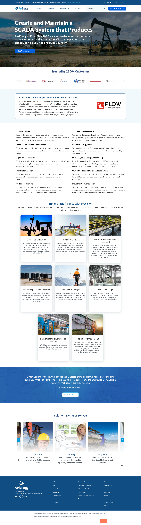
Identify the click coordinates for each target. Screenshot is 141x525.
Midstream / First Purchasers (86, 489)
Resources (51, 8)
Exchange (55, 499)
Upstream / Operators (84, 485)
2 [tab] (110, 2)
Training (106, 499)
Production (56, 489)
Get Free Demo (116, 9)
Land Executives (82, 492)
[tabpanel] (70, 2)
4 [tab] (116, 2)
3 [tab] (113, 2)
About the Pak (64, 8)
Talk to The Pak (69, 395)
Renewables (81, 499)
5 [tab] (118, 2)
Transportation (57, 495)
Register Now (72, 2)
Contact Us (107, 489)
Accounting (56, 492)
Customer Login (108, 502)
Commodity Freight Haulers (86, 495)
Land (54, 485)
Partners (106, 509)
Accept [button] (103, 521)
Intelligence (56, 502)
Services (106, 495)
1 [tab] (108, 2)
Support (106, 505)
